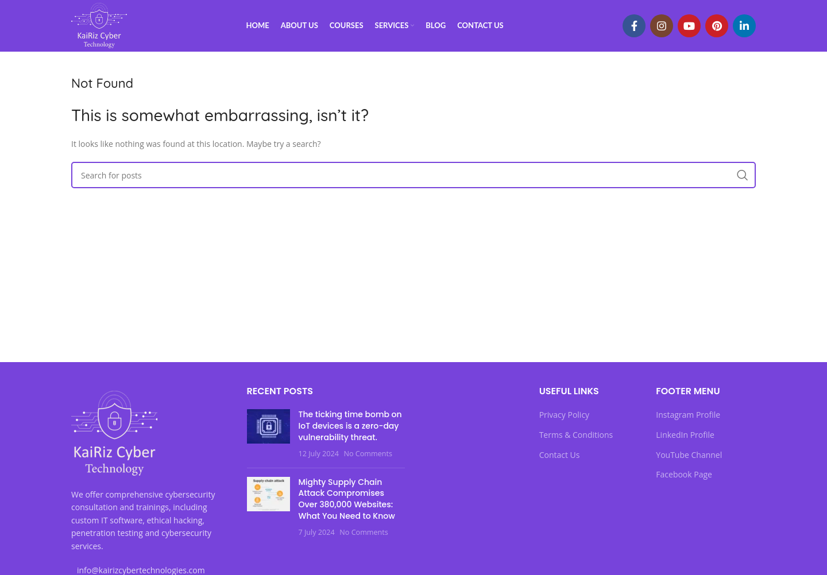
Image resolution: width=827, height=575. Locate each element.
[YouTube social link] (689, 25)
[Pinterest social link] (716, 25)
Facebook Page (684, 474)
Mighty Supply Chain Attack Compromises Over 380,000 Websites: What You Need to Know (347, 499)
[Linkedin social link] (744, 25)
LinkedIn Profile (685, 434)
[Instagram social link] (661, 25)
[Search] (413, 175)
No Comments (367, 454)
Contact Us (559, 454)
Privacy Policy (564, 414)
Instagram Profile (688, 414)
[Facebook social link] (634, 25)
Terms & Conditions (576, 434)
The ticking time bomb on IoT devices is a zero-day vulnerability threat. (350, 425)
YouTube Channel (689, 454)
